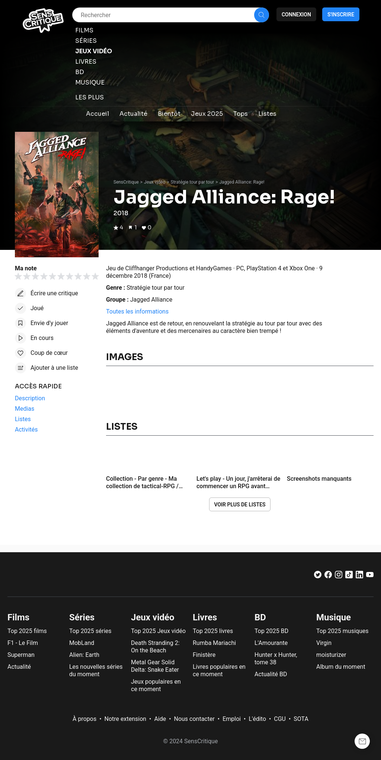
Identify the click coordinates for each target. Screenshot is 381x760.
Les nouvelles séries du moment (96, 670)
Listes (122, 426)
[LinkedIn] (359, 576)
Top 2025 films (27, 631)
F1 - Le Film (22, 642)
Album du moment (340, 666)
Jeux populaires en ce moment (156, 685)
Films (18, 617)
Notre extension (126, 718)
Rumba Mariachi (214, 642)
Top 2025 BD (271, 631)
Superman (21, 654)
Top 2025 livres (213, 631)
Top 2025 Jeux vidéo (158, 631)
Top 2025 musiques (342, 631)
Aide (160, 718)
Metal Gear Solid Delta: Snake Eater (155, 666)
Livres (205, 617)
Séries (82, 617)
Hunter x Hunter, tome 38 (275, 658)
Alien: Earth (84, 654)
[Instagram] (338, 576)
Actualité (19, 666)
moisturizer (331, 654)
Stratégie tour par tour (192, 182)
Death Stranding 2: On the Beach (155, 646)
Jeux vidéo (154, 182)
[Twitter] (317, 576)
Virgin (324, 642)
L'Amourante (271, 642)
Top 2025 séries (90, 631)
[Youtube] (370, 576)
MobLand (81, 642)
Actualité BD (270, 674)
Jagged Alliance (151, 299)
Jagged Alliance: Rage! (241, 182)
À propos (84, 718)
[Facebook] (328, 576)
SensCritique (126, 182)
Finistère (204, 654)
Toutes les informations (137, 311)
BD (260, 617)
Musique (333, 617)
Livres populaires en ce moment (219, 670)
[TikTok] (349, 576)
